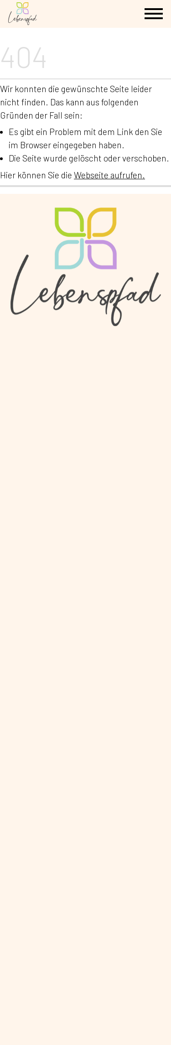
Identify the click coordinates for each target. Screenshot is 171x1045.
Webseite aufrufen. (109, 175)
